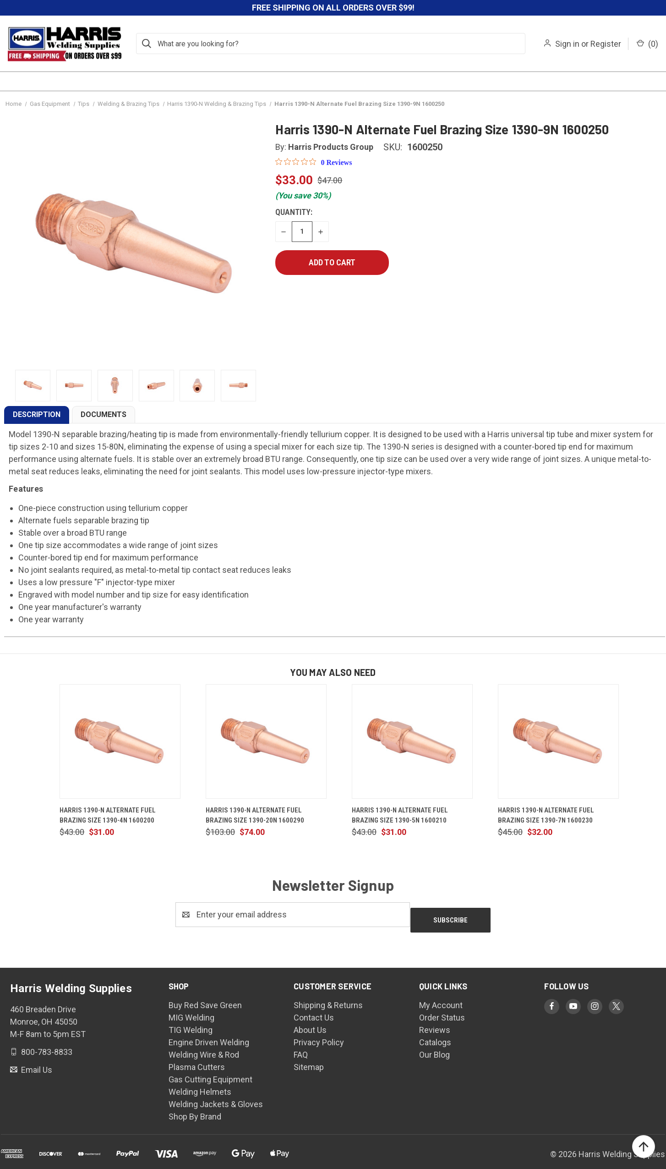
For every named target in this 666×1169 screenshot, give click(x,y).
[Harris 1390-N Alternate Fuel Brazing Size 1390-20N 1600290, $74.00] (266, 741)
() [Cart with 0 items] (647, 44)
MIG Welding (191, 1012)
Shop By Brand (195, 1111)
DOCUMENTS (103, 414)
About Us (310, 1024)
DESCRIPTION (36, 414)
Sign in (567, 44)
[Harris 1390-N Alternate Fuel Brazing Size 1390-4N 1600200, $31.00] (120, 741)
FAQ (301, 1049)
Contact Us (314, 1012)
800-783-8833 (45, 1046)
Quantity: (293, 212)
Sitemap (309, 1061)
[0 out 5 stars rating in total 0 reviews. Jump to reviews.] (313, 162)
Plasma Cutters (197, 1061)
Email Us (35, 1064)
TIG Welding (191, 1024)
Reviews (434, 1024)
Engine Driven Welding (209, 1037)
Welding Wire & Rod (204, 1049)
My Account (441, 999)
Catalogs (435, 1037)
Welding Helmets (200, 1086)
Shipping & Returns (328, 999)
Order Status (442, 1012)
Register (605, 44)
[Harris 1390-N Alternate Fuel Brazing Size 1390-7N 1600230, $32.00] (558, 741)
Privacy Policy (319, 1037)
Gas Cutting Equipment (210, 1074)
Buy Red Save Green (205, 999)
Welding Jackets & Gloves (216, 1098)
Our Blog (434, 1049)
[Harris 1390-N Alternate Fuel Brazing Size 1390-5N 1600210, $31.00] (412, 741)
